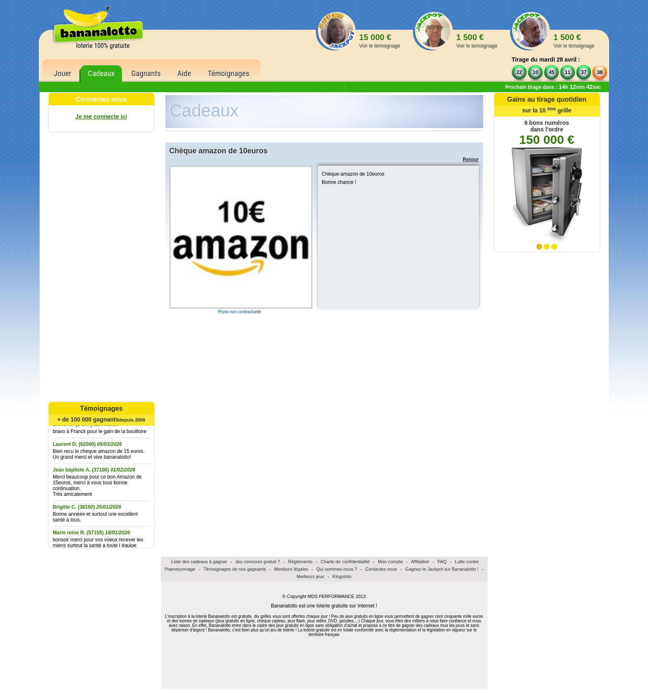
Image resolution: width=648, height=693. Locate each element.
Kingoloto (342, 576)
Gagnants (146, 73)
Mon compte (390, 561)
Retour (471, 159)
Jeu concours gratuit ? (257, 561)
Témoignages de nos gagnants (234, 569)
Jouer (62, 73)
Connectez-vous (101, 99)
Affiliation (420, 561)
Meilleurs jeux (310, 576)
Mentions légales (291, 569)
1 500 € (476, 41)
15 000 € (379, 41)
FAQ (442, 561)
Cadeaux (101, 73)
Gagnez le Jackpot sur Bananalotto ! (442, 569)
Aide (184, 73)
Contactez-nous (381, 569)
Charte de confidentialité (345, 561)
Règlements (300, 561)
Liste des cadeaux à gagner (199, 561)
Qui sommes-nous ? (337, 569)
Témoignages (229, 73)
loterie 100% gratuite (103, 46)
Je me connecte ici (101, 116)
